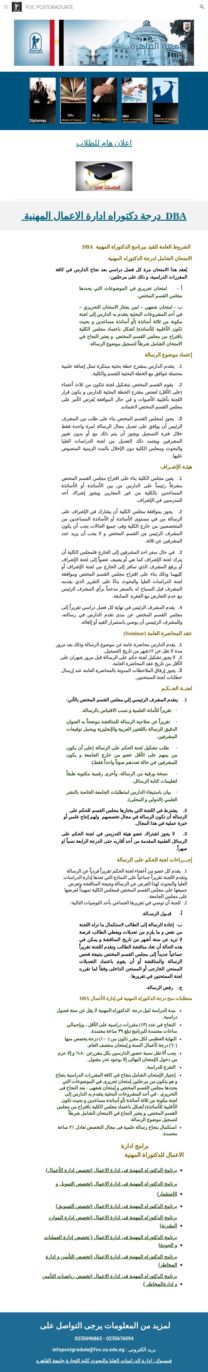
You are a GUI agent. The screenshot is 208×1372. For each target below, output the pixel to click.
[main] (104, 142)
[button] (6, 7)
